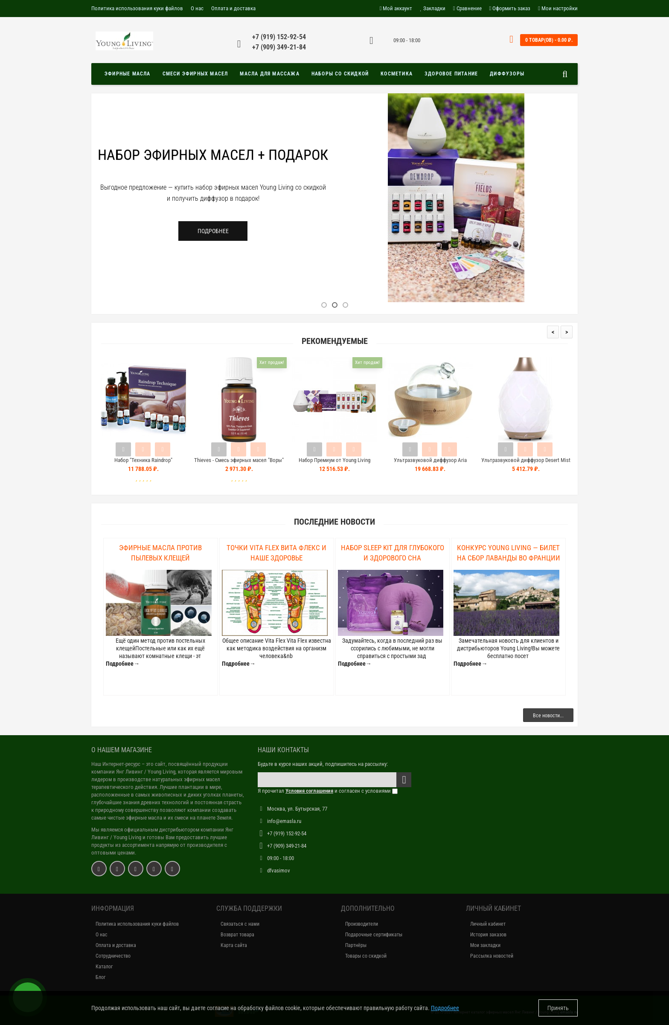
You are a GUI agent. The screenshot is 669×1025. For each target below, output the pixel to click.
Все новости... (548, 716)
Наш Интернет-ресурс (115, 764)
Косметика (397, 74)
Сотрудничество (113, 956)
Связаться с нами (240, 924)
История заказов (488, 935)
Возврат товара (237, 935)
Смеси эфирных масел (195, 74)
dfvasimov (278, 870)
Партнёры (355, 945)
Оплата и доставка (233, 8)
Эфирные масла (128, 74)
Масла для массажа (269, 74)
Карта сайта (234, 945)
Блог (100, 977)
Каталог (104, 967)
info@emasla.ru (284, 821)
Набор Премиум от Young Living (334, 460)
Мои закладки (485, 945)
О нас (197, 8)
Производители (361, 924)
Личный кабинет (488, 924)
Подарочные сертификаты (373, 935)
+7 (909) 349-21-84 (279, 47)
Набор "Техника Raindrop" (143, 460)
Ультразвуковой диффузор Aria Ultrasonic (430, 464)
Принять (558, 1008)
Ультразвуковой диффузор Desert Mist (525, 460)
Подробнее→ (123, 663)
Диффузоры (507, 74)
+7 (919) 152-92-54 (279, 37)
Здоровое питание (451, 74)
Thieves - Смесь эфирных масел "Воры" (239, 460)
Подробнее (213, 231)
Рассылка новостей (491, 956)
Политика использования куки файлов (137, 8)
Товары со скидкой (366, 956)
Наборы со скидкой (340, 74)
